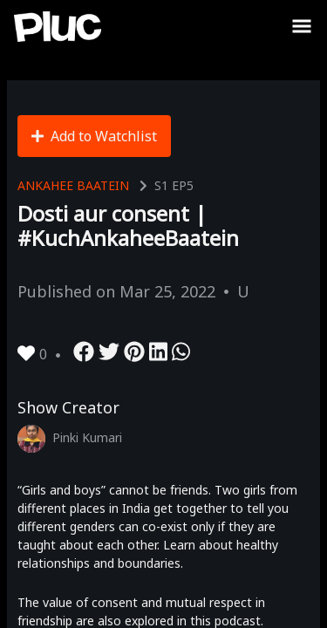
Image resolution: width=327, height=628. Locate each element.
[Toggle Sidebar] (301, 26)
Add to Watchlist (94, 136)
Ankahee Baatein (73, 185)
